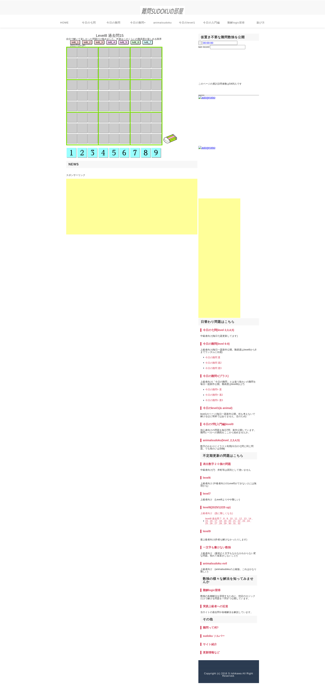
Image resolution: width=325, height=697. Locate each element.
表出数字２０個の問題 (217, 464)
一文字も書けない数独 (217, 547)
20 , (230, 521)
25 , (207, 523)
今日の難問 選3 (213, 368)
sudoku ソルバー (214, 635)
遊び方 (260, 22)
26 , (212, 523)
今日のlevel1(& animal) (218, 408)
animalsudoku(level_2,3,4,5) (221, 440)
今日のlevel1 (187, 22)
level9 (207, 531)
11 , (237, 518)
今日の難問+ (138, 22)
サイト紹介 (210, 644)
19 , (226, 521)
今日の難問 (113, 22)
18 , (221, 521)
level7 (207, 493)
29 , (226, 523)
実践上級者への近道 (215, 606)
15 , (207, 521)
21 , (235, 521)
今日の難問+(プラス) (216, 376)
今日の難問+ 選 (213, 389)
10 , (232, 518)
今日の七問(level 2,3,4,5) (218, 330)
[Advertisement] (131, 206)
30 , (230, 523)
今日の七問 (89, 22)
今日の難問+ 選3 (214, 400)
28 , (221, 523)
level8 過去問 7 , (214, 518)
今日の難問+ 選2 (214, 394)
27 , (216, 523)
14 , (250, 518)
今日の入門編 (211, 22)
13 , (246, 518)
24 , (249, 521)
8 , (224, 518)
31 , (235, 523)
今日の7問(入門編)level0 (218, 424)
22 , (240, 521)
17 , (216, 521)
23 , (244, 521)
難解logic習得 (236, 22)
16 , (212, 521)
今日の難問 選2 (213, 362)
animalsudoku (162, 22)
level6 (207, 477)
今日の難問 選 (212, 357)
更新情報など (211, 652)
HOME (64, 22)
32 (239, 523)
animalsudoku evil (215, 563)
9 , (228, 518)
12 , (241, 518)
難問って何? (211, 627)
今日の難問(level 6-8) (216, 343)
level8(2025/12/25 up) (217, 507)
